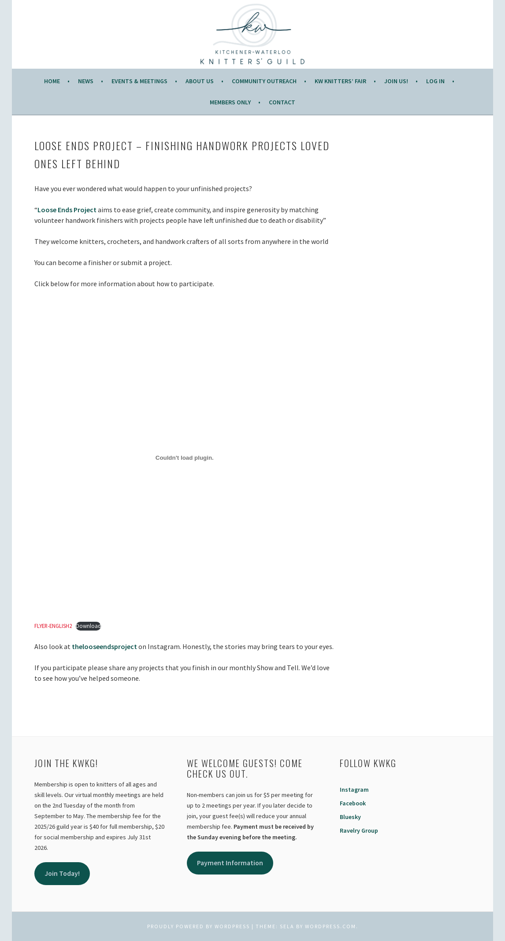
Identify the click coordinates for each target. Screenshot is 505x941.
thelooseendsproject (104, 646)
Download (88, 625)
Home (52, 81)
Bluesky (350, 817)
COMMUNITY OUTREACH (264, 81)
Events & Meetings (139, 81)
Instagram (354, 789)
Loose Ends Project (67, 209)
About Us (200, 81)
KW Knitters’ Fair (340, 81)
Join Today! (62, 873)
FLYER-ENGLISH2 (53, 625)
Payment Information (230, 863)
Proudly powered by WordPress (198, 926)
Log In (435, 81)
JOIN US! (396, 81)
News (85, 81)
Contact (282, 102)
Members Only (230, 102)
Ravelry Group (359, 830)
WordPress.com (330, 926)
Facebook (353, 803)
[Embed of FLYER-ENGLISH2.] (184, 457)
